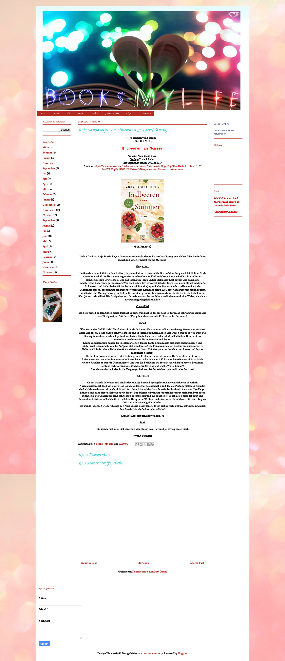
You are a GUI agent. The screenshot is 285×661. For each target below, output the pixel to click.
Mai (45, 178)
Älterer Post (197, 562)
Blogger (182, 653)
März (46, 147)
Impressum (146, 113)
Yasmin (55, 113)
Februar (47, 152)
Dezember (49, 204)
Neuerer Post (89, 562)
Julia (68, 113)
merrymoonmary (152, 653)
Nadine (94, 113)
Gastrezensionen (112, 113)
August (46, 225)
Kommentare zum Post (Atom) (149, 571)
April (45, 184)
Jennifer (80, 113)
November (49, 163)
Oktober (47, 215)
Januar (46, 157)
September (49, 168)
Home (42, 113)
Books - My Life (221, 124)
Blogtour (130, 113)
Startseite (143, 562)
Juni (45, 236)
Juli (44, 173)
